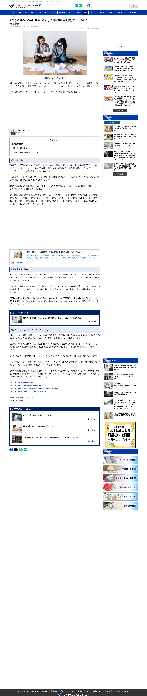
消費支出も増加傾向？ (19, 148)
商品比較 (133, 12)
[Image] (25, 6)
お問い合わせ (97, 691)
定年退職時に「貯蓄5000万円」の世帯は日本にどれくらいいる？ (125, 144)
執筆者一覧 (109, 691)
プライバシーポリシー (67, 691)
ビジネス (111, 12)
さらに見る (120, 110)
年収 (19, 12)
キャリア (93, 12)
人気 (12, 12)
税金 (32, 12)
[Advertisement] (54, 112)
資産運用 (62, 12)
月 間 (128, 122)
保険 (45, 12)
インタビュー (122, 12)
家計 (85, 12)
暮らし (71, 12)
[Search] (115, 6)
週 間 (112, 122)
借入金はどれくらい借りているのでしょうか (28, 152)
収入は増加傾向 (17, 143)
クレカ (102, 12)
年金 (39, 12)
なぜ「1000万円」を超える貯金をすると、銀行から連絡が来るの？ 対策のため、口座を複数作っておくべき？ (125, 167)
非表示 (56, 140)
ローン (53, 12)
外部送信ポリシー (84, 691)
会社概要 (44, 691)
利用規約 (54, 691)
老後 (78, 12)
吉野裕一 (18, 24)
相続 (26, 12)
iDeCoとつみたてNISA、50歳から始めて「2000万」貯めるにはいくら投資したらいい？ (125, 136)
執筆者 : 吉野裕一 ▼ (23, 130)
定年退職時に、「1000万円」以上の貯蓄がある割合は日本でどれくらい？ (125, 128)
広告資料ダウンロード (123, 691)
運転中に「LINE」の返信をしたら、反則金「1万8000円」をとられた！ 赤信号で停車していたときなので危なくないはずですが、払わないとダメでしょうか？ (125, 155)
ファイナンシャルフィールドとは (27, 691)
